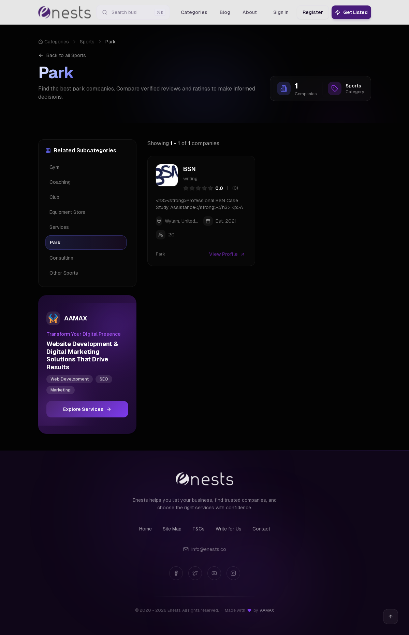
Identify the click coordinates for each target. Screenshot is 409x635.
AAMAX (267, 610)
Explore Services (87, 409)
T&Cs (198, 529)
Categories (53, 42)
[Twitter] (195, 573)
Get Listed (351, 12)
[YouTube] (214, 573)
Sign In (281, 12)
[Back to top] (390, 616)
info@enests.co (204, 549)
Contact (261, 529)
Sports (87, 42)
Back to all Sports (62, 55)
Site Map (172, 529)
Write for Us (229, 529)
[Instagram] (233, 573)
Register (313, 12)
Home (145, 529)
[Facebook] (176, 573)
